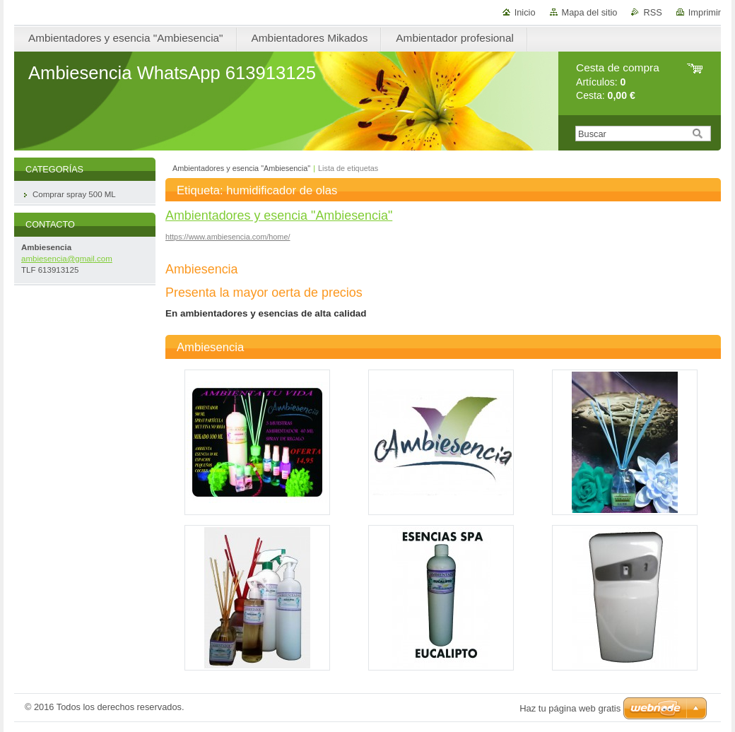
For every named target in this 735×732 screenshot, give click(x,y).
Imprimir (704, 12)
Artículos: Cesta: (617, 81)
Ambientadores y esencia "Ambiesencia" (241, 168)
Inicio (525, 12)
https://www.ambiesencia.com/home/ (227, 236)
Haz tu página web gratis (570, 708)
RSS (652, 12)
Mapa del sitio (590, 12)
